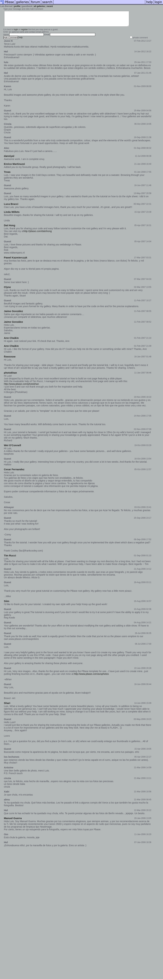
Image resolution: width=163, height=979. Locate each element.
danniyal (9, 159)
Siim (6, 604)
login (16, 32)
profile (17, 6)
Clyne (7, 290)
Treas (7, 174)
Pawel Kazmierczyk (15, 260)
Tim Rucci (10, 558)
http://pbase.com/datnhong (38, 234)
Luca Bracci (11, 207)
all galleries (39, 6)
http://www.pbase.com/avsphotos (91, 677)
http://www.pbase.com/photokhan (21, 387)
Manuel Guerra (13, 821)
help (21, 40)
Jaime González (13, 314)
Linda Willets (11, 215)
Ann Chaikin (11, 341)
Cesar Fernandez (14, 472)
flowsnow (9, 359)
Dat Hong (9, 228)
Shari (7, 706)
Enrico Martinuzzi (14, 167)
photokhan (10, 375)
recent (50, 6)
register (24, 32)
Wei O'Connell (12, 448)
